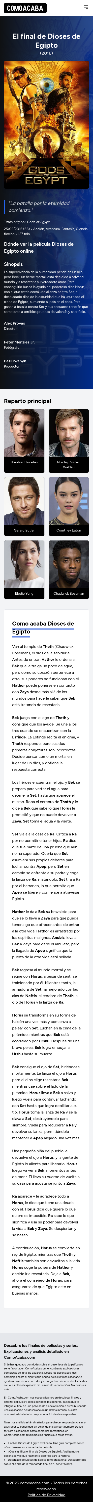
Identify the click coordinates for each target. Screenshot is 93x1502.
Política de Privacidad (46, 1495)
